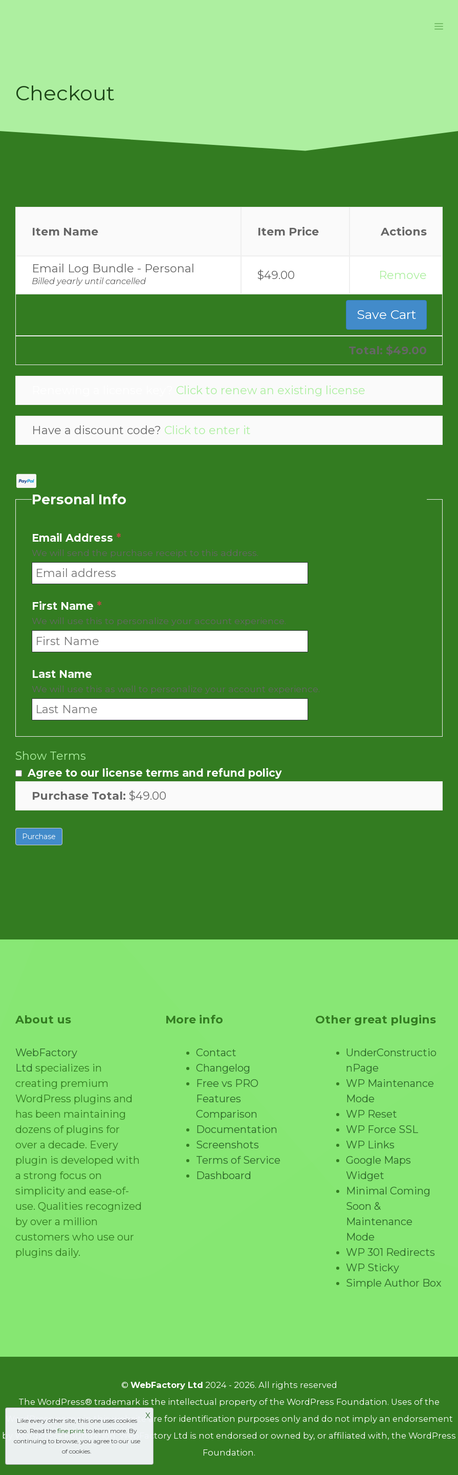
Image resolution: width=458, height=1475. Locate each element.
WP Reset (371, 1114)
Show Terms (50, 756)
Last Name (62, 674)
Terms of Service (238, 1160)
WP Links (370, 1145)
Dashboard (223, 1175)
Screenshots (227, 1145)
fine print (70, 1431)
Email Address (76, 538)
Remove (403, 275)
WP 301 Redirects (390, 1252)
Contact (216, 1052)
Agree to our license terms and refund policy (155, 772)
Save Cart (386, 314)
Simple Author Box (394, 1283)
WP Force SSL (382, 1129)
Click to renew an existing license (270, 390)
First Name (67, 606)
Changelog (223, 1068)
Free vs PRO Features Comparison (227, 1098)
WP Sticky (372, 1268)
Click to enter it (207, 430)
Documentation (236, 1129)
